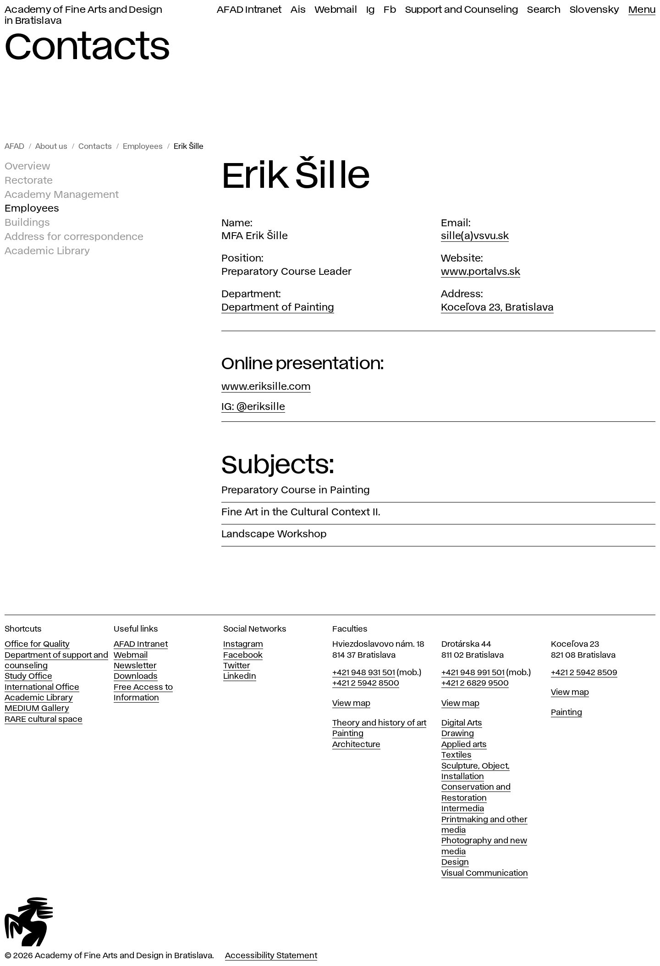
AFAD (14, 146)
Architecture (356, 744)
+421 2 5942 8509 (584, 673)
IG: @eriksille (253, 407)
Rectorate (29, 181)
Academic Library (47, 251)
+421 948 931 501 (363, 673)
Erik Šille (189, 146)
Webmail (336, 9)
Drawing (457, 733)
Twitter (236, 666)
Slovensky (594, 9)
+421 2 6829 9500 (475, 683)
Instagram (243, 644)
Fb (390, 9)
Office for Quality (37, 644)
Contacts (95, 146)
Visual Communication (484, 873)
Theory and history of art (379, 723)
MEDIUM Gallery (37, 708)
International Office (42, 687)
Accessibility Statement (271, 956)
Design (455, 862)
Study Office (28, 676)
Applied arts (464, 744)
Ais (298, 9)
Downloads (136, 676)
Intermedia (462, 809)
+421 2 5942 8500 (365, 683)
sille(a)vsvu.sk (475, 236)
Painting (347, 733)
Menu (641, 9)
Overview (27, 166)
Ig (370, 9)
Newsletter (135, 666)
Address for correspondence (74, 237)
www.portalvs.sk (480, 272)
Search (544, 9)
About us (51, 146)
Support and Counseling (461, 9)
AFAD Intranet (249, 9)
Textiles (456, 755)
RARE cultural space (43, 719)
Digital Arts (461, 723)
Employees (143, 146)
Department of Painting (277, 307)
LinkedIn (239, 676)
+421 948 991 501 (473, 673)
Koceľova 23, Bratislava (497, 307)
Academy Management (62, 195)
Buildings (27, 223)
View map (351, 703)
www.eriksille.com (266, 387)
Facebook (243, 655)
